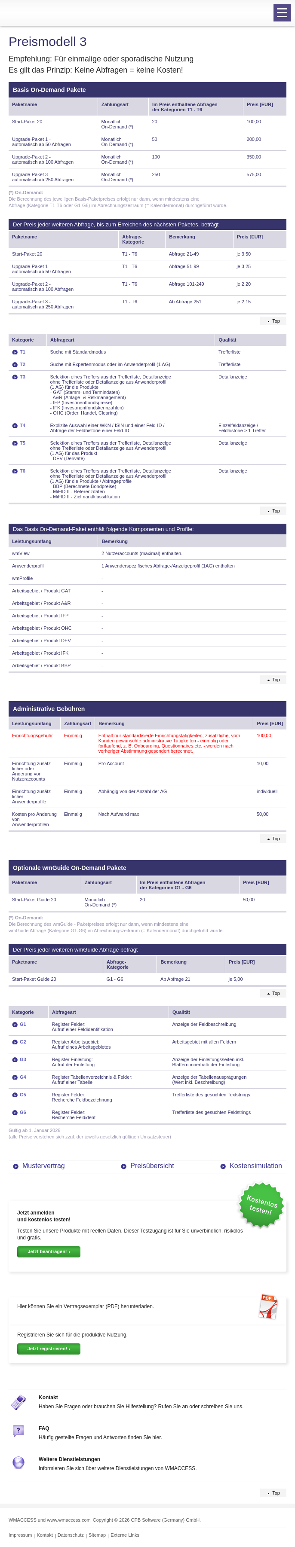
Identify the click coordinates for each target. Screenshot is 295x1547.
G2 (23, 1041)
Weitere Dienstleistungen (69, 1459)
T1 (22, 351)
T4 (22, 425)
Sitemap (97, 1535)
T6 (22, 470)
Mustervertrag (43, 1165)
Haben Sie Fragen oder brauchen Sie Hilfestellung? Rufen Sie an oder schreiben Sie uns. (141, 1407)
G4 (23, 1077)
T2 (22, 364)
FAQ (44, 1428)
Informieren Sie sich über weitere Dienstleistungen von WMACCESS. (118, 1468)
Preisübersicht (152, 1165)
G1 (23, 1024)
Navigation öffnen (280, 13)
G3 (23, 1059)
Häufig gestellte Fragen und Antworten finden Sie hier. (100, 1437)
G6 (23, 1112)
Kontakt (48, 1397)
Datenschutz (71, 1535)
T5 (22, 442)
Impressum (20, 1535)
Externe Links (125, 1535)
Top (276, 320)
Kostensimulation (256, 1165)
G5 (23, 1094)
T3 (22, 376)
